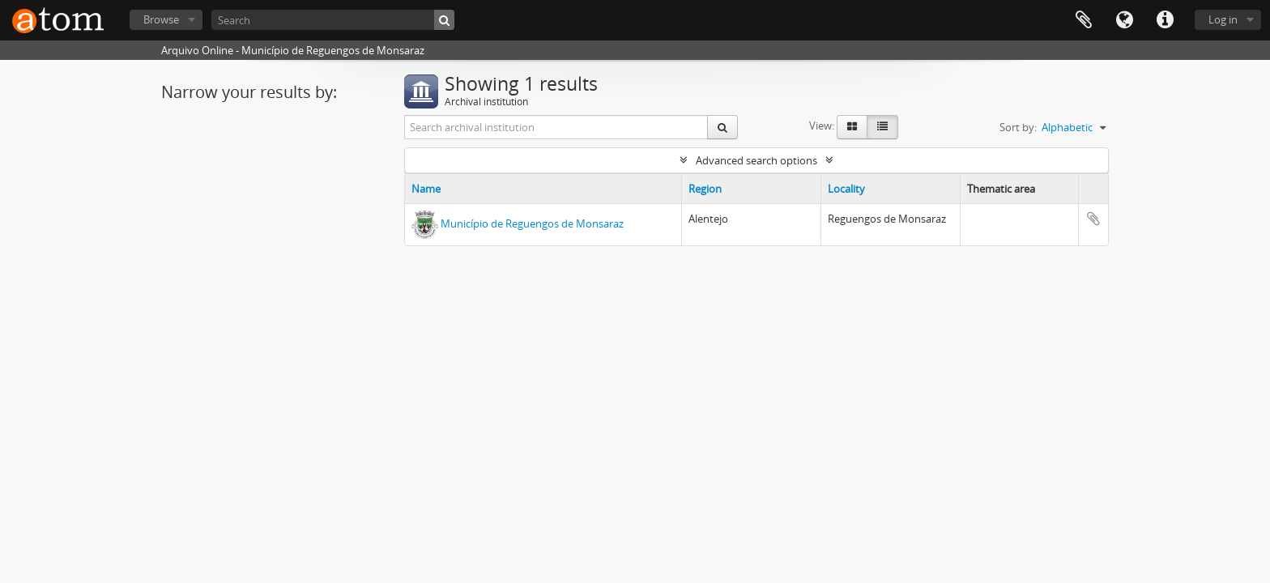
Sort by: (1018, 127)
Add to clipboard (1093, 219)
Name (426, 188)
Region (705, 188)
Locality (846, 188)
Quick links (1164, 20)
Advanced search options (756, 160)
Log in (1223, 19)
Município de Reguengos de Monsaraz (532, 223)
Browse (161, 19)
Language (1124, 20)
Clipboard (1083, 20)
